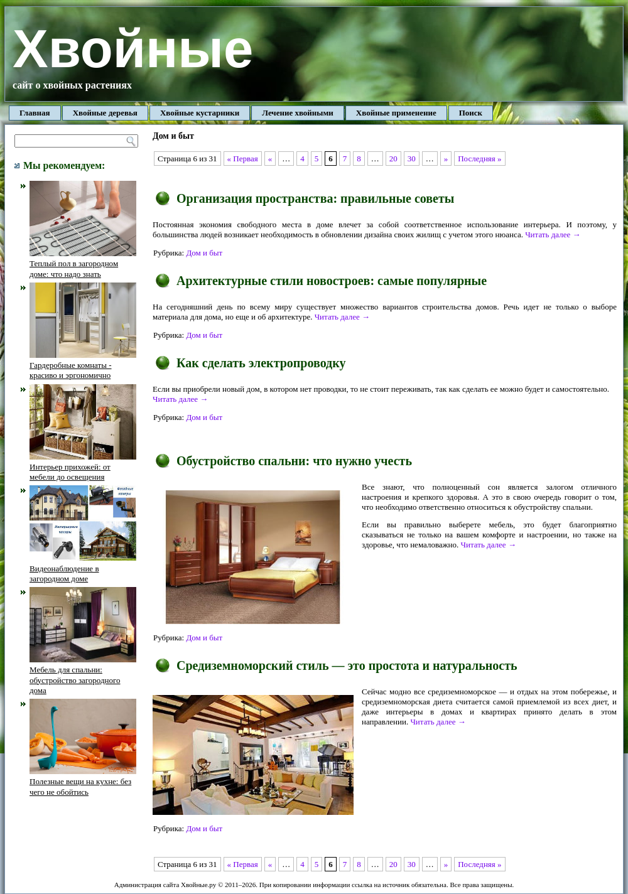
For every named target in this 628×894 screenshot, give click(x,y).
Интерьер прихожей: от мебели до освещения (83, 467)
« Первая (242, 158)
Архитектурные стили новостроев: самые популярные (331, 281)
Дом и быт (204, 252)
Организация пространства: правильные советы (315, 198)
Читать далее (552, 234)
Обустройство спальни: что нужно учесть (294, 461)
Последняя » (479, 158)
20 (393, 158)
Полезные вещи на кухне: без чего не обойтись (83, 782)
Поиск (470, 112)
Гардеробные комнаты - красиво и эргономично (83, 365)
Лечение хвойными (297, 112)
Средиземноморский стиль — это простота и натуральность (346, 665)
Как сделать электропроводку (260, 363)
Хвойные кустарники (199, 112)
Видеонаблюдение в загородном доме (83, 568)
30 (412, 158)
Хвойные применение (396, 112)
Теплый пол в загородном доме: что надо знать (83, 264)
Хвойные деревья (105, 112)
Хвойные (133, 48)
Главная (34, 112)
